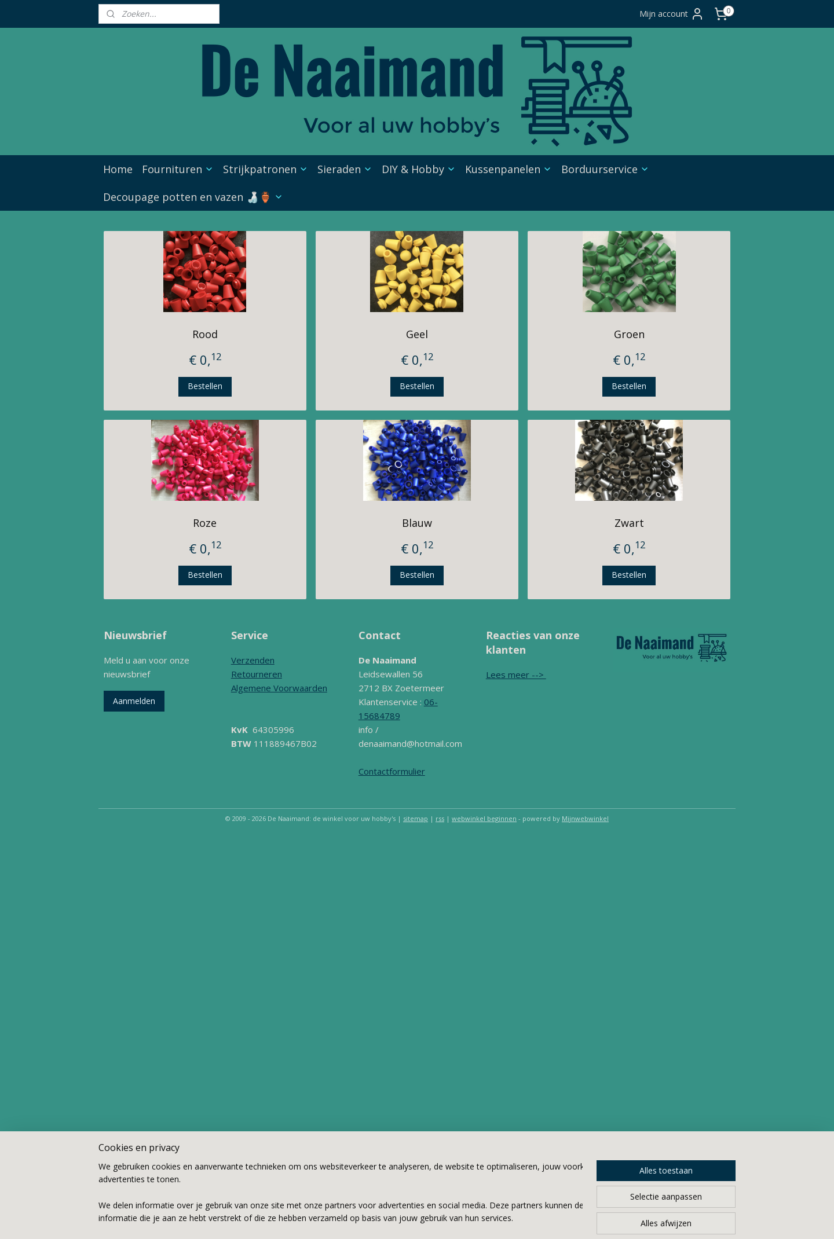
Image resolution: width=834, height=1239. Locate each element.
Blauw (417, 523)
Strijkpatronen (265, 169)
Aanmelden (134, 700)
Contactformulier (392, 771)
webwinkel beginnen (484, 818)
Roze (205, 523)
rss (440, 818)
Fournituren (178, 169)
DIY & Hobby (419, 169)
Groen (629, 334)
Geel (417, 334)
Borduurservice (605, 169)
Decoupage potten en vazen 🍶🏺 (193, 197)
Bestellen (205, 385)
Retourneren (256, 674)
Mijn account (671, 14)
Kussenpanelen (508, 169)
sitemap (415, 818)
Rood (205, 334)
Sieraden (344, 169)
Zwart (629, 523)
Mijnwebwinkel (585, 818)
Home (118, 169)
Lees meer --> (516, 674)
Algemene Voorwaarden (279, 688)
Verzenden (253, 660)
